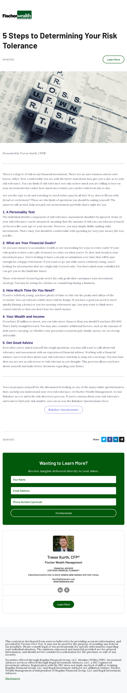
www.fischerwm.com (63, 581)
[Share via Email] (121, 439)
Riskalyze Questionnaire (63, 409)
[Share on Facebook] (109, 439)
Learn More (113, 59)
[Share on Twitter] (103, 439)
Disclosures (12, 678)
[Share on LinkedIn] (115, 439)
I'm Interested (64, 513)
